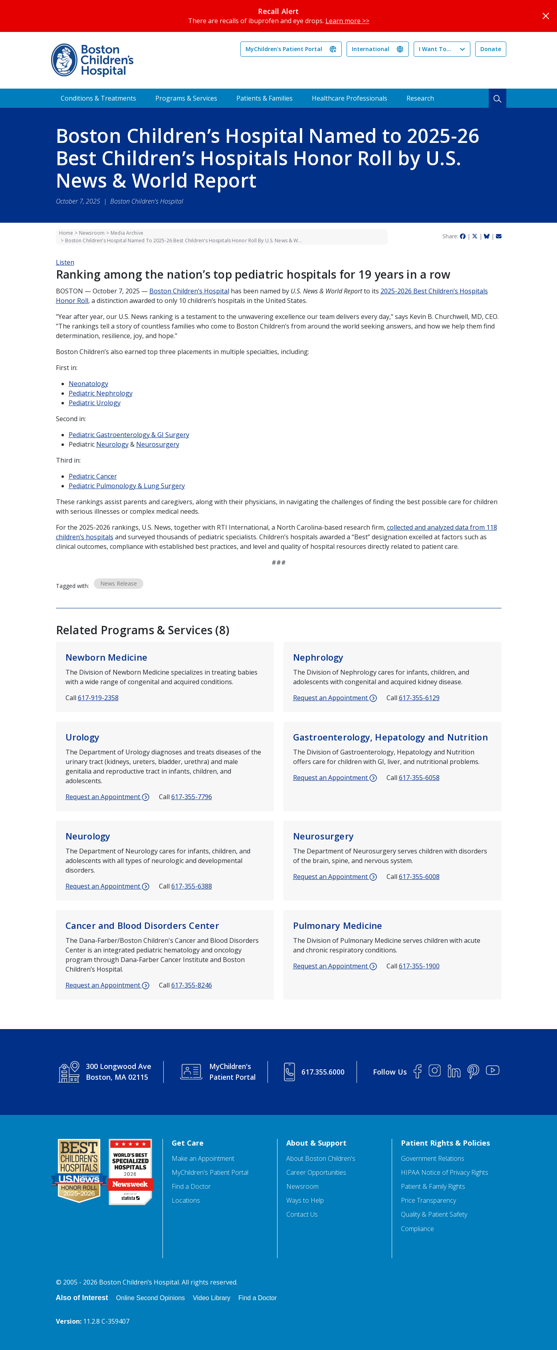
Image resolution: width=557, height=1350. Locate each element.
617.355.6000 (323, 1072)
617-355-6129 (419, 697)
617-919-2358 (98, 697)
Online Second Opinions (150, 1298)
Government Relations (432, 1158)
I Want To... (435, 49)
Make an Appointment (203, 1158)
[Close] (546, 16)
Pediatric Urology (95, 402)
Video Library (211, 1298)
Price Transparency (428, 1200)
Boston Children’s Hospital (189, 291)
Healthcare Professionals (349, 98)
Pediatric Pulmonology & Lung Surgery (127, 485)
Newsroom (92, 233)
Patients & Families (264, 98)
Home (66, 233)
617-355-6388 (191, 886)
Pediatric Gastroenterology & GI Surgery (129, 434)
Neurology (112, 444)
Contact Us (302, 1214)
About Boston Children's (320, 1158)
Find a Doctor (191, 1186)
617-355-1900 (419, 966)
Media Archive (127, 233)
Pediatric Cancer (93, 476)
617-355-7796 (191, 796)
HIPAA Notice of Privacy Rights (444, 1172)
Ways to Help (305, 1200)
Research (420, 98)
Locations (186, 1200)
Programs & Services (186, 98)
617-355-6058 (419, 777)
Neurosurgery (157, 444)
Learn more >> (347, 20)
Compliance (417, 1229)
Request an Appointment (335, 698)
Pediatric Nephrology (101, 393)
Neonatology (88, 383)
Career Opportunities (316, 1172)
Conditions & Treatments (98, 98)
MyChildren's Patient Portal (284, 49)
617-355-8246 (191, 985)
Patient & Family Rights (433, 1186)
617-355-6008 (419, 876)
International (370, 49)
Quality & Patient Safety (434, 1214)
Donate (490, 49)
